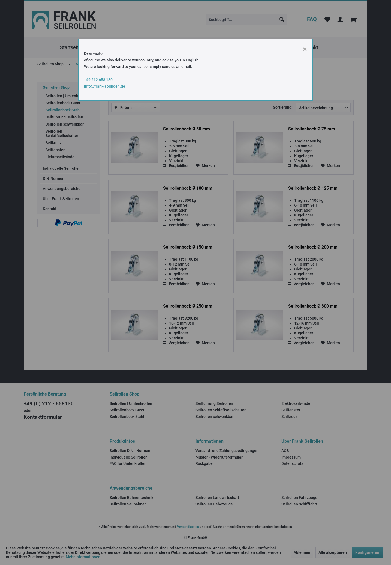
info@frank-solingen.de (104, 86)
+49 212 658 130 (98, 80)
